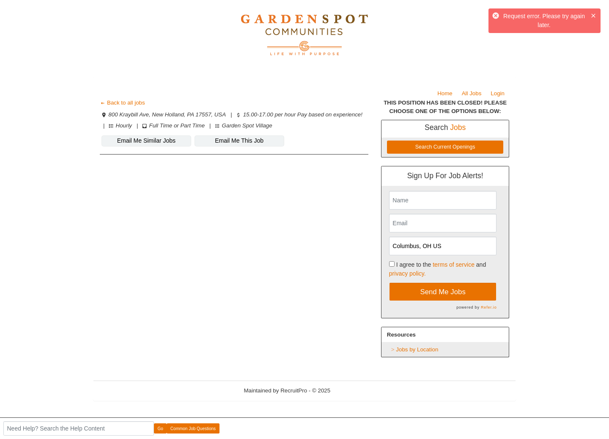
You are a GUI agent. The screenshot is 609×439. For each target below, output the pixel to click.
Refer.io (489, 307)
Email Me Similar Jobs (146, 140)
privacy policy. (407, 273)
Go (160, 428)
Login (498, 93)
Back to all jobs (122, 102)
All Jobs (472, 93)
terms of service (454, 264)
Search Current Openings (445, 147)
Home (445, 93)
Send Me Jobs (443, 292)
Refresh (355, 390)
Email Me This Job (239, 140)
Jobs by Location (417, 349)
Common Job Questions (193, 428)
